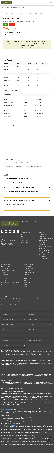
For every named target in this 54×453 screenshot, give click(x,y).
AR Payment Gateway (6, 264)
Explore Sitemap (19, 304)
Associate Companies (29, 264)
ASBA (25, 286)
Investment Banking (25, 232)
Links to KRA (4, 278)
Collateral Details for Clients (7, 270)
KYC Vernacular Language (45, 246)
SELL (12, 24)
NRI (32, 224)
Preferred (33, 228)
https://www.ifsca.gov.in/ (17, 364)
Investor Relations (43, 224)
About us (41, 226)
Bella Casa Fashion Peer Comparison (34, 166)
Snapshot (5, 13)
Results (29, 13)
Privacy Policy (42, 236)
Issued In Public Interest (44, 252)
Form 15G (26, 274)
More (2, 291)
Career (40, 228)
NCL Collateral (42, 256)
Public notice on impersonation (8, 288)
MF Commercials (5, 274)
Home (3, 7)
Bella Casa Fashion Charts (11, 162)
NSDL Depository (28, 278)
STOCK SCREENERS (5, 409)
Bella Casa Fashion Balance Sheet (28, 162)
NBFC (22, 234)
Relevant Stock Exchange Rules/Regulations (11, 282)
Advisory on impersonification (46, 238)
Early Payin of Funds (29, 272)
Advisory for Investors (44, 250)
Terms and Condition (44, 230)
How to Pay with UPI (5, 266)
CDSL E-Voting (4, 268)
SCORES (13, 425)
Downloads (41, 232)
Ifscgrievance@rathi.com (30, 363)
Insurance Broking (25, 230)
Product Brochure (43, 234)
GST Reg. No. (42, 248)
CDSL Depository (28, 266)
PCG (32, 226)
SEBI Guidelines (42, 242)
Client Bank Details (28, 268)
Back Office (3, 284)
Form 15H (3, 276)
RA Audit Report (42, 254)
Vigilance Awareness (6, 286)
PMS (22, 238)
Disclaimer (3, 272)
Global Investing (24, 242)
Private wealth (24, 240)
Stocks (7, 7)
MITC (25, 284)
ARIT (22, 226)
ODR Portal (26, 280)
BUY (5, 24)
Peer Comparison (38, 13)
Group (22, 224)
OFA (21, 236)
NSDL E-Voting (4, 280)
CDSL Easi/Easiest (43, 258)
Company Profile (28, 270)
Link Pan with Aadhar (29, 276)
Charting (12, 13)
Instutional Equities (25, 228)
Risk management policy (44, 240)
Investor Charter (43, 244)
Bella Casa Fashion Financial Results (13, 166)
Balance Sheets (20, 13)
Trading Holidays (28, 282)
